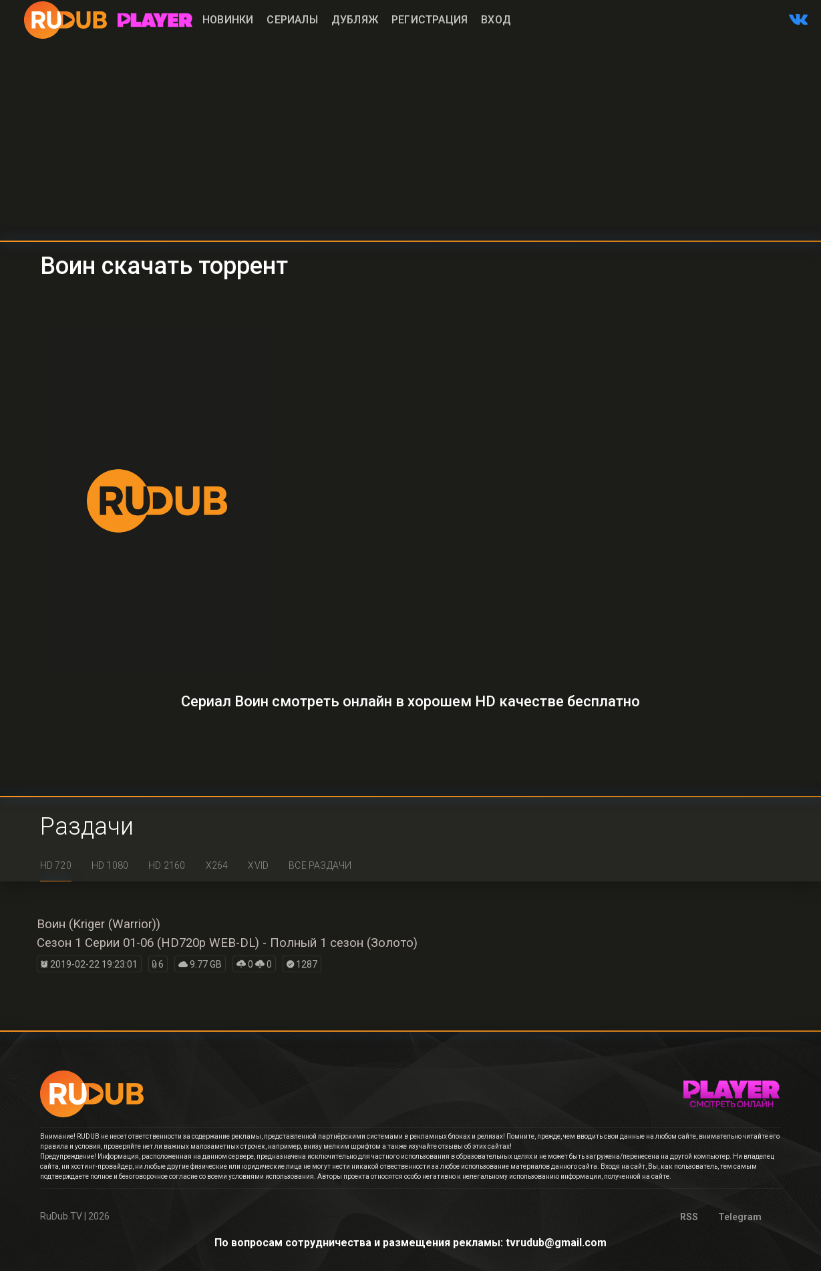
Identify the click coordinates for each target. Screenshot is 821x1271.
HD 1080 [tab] (110, 865)
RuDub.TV (61, 1216)
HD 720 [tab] (55, 865)
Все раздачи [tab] (320, 865)
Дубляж (354, 19)
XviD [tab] (258, 865)
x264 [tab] (217, 865)
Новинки (227, 19)
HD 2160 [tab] (166, 865)
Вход (496, 19)
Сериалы (292, 19)
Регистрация (429, 19)
